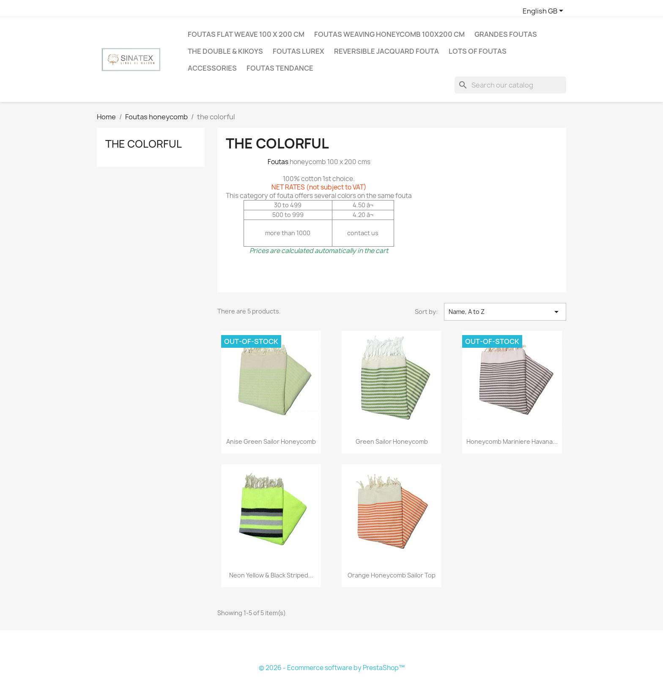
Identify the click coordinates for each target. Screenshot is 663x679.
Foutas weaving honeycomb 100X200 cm (389, 34)
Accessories (212, 68)
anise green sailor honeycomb (271, 441)
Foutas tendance (280, 68)
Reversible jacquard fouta (386, 51)
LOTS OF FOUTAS (478, 51)
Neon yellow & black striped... (271, 575)
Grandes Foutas (505, 34)
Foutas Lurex (298, 51)
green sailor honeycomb (392, 441)
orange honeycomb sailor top (392, 575)
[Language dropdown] (544, 11)
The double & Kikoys (225, 51)
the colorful (143, 144)
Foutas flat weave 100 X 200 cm (246, 34)
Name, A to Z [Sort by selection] (505, 312)
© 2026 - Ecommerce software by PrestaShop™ (332, 667)
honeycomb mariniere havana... (512, 441)
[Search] (510, 85)
